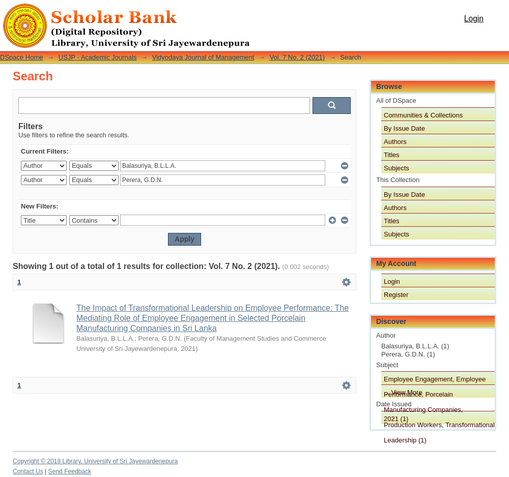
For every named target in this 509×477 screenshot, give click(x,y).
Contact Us (28, 471)
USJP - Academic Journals (98, 57)
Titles (392, 155)
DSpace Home (21, 57)
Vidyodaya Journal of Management (203, 57)
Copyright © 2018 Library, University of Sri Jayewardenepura (95, 461)
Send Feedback (70, 471)
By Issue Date (404, 128)
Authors (395, 141)
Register (396, 295)
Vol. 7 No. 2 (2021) (297, 57)
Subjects (396, 168)
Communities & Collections (423, 115)
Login (474, 18)
